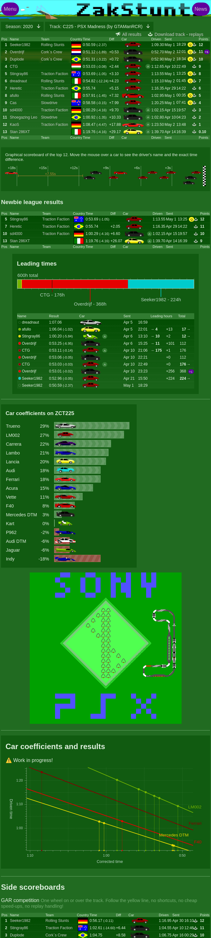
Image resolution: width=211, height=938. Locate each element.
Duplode (17, 59)
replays (196, 34)
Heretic (16, 88)
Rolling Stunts (53, 45)
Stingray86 (19, 74)
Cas (13, 103)
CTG (14, 66)
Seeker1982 (20, 45)
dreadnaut (18, 81)
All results (131, 34)
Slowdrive (49, 103)
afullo (14, 95)
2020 (19, 26)
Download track (170, 34)
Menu (10, 9)
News (201, 9)
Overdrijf (17, 52)
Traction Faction (54, 74)
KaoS (14, 124)
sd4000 (16, 110)
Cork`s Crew (51, 52)
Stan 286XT (20, 132)
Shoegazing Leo (23, 117)
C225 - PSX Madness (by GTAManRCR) (96, 26)
